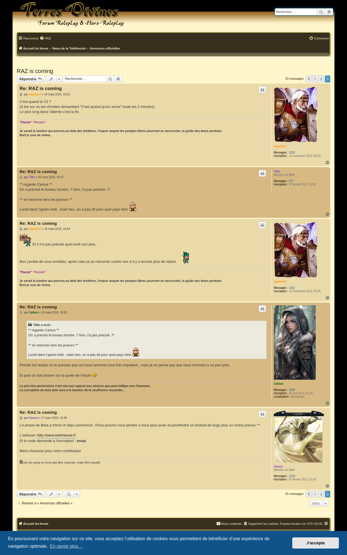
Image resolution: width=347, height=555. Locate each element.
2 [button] (321, 78)
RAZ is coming (35, 71)
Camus (278, 466)
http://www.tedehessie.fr (56, 435)
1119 (292, 476)
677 (291, 181)
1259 (292, 389)
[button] (309, 78)
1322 (292, 152)
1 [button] (315, 78)
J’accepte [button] (315, 543)
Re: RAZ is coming (41, 88)
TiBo (277, 171)
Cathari (278, 383)
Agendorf (280, 146)
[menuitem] (45, 38)
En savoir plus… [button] (66, 546)
